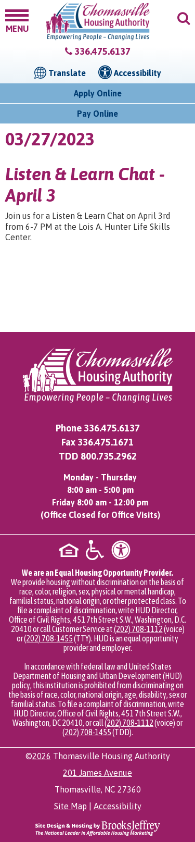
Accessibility (117, 806)
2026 (41, 756)
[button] (17, 20)
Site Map (70, 806)
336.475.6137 (102, 51)
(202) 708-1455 (48, 638)
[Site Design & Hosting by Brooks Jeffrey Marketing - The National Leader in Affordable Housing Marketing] (97, 827)
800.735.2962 (109, 456)
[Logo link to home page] (97, 21)
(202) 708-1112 (138, 629)
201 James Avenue (97, 772)
